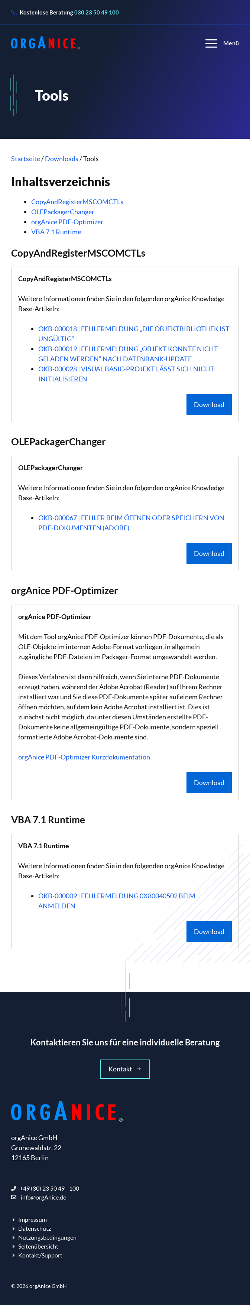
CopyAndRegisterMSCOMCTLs (77, 202)
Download (209, 404)
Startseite (25, 158)
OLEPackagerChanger (62, 212)
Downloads (61, 158)
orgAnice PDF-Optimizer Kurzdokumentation (84, 757)
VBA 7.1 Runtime (56, 232)
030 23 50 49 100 (96, 12)
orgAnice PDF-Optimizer (67, 222)
